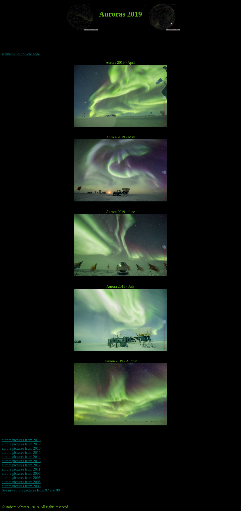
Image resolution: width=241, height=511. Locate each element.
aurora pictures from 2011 (21, 469)
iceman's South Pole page (21, 54)
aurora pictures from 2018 (21, 440)
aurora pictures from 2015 (21, 452)
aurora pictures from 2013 (21, 461)
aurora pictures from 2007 (21, 473)
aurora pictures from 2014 (21, 457)
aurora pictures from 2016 (21, 448)
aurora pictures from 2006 (21, 478)
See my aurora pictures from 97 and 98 (31, 490)
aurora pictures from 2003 (21, 486)
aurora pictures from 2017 (21, 444)
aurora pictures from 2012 (21, 465)
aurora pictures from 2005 (21, 482)
